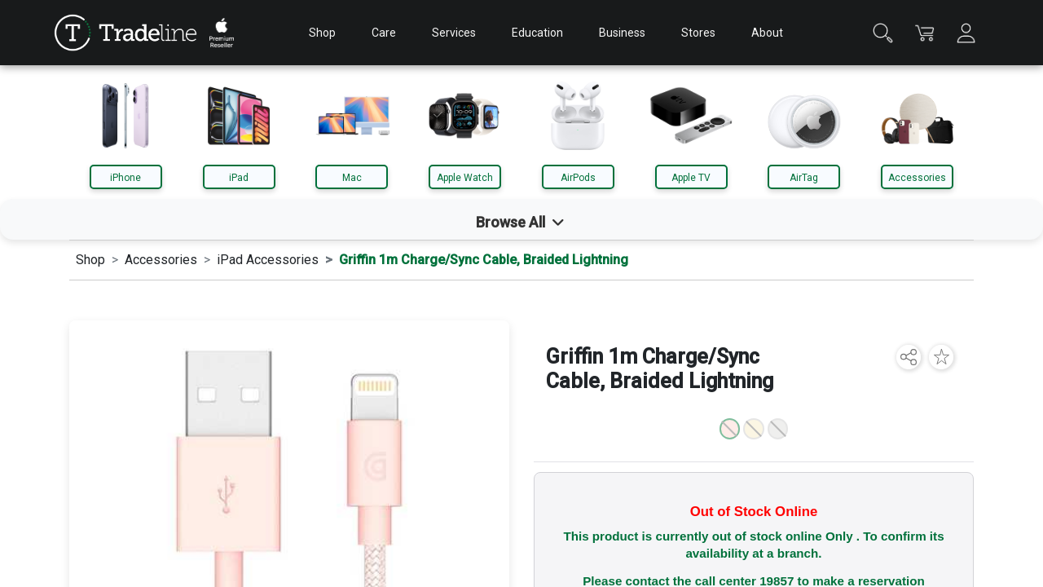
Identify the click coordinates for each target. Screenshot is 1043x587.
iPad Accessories (268, 259)
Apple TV (691, 177)
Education (537, 32)
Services (454, 32)
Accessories (917, 177)
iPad (239, 177)
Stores (698, 32)
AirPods (578, 177)
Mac (352, 177)
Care (384, 32)
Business (622, 32)
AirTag (804, 177)
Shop (322, 32)
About (767, 32)
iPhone (125, 177)
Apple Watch (465, 177)
